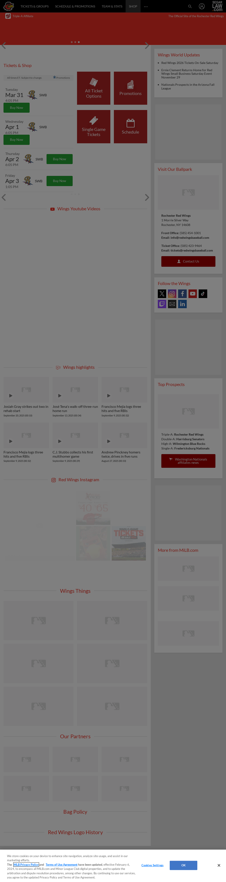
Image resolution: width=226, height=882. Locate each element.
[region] (113, 866)
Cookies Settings (152, 865)
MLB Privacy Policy (26, 864)
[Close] (219, 865)
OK (183, 865)
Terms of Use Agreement (61, 864)
